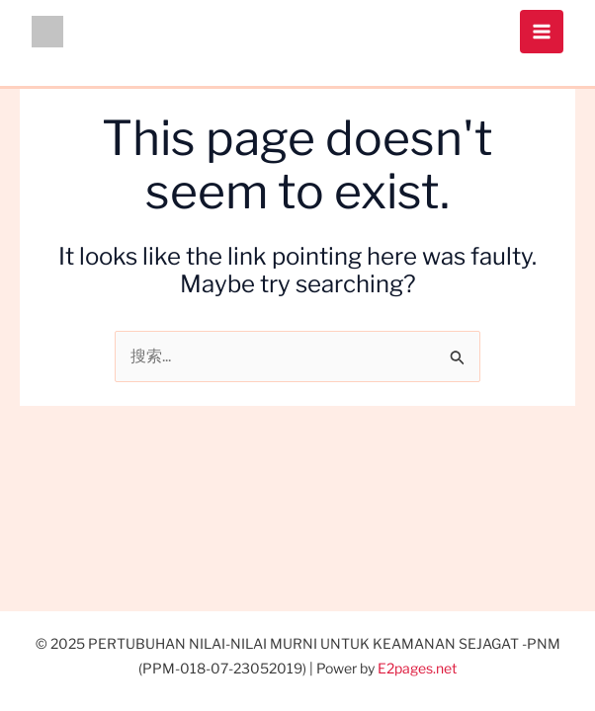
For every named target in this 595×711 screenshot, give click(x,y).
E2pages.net (417, 668)
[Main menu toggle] (541, 31)
